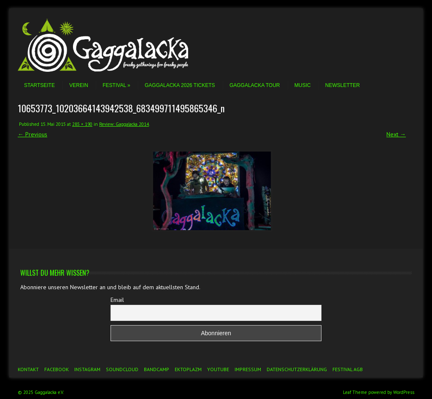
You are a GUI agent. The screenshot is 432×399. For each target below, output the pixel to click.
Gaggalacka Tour (255, 85)
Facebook (56, 369)
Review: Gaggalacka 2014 (124, 124)
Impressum (248, 369)
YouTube (218, 369)
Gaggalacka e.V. (49, 392)
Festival (116, 85)
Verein (78, 85)
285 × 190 (82, 124)
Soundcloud (122, 369)
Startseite (39, 85)
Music (302, 85)
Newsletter (342, 85)
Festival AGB (347, 369)
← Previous (32, 134)
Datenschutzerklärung (297, 369)
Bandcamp (156, 369)
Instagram (87, 369)
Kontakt (28, 369)
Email (117, 300)
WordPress (403, 392)
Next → (396, 134)
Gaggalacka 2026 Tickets (180, 85)
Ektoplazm (188, 369)
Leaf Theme (355, 392)
